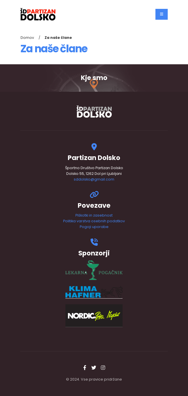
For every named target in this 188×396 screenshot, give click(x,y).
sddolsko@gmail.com (94, 179)
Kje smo (94, 78)
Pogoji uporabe (94, 226)
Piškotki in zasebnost (94, 215)
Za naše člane (58, 37)
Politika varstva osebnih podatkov (94, 221)
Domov (27, 37)
